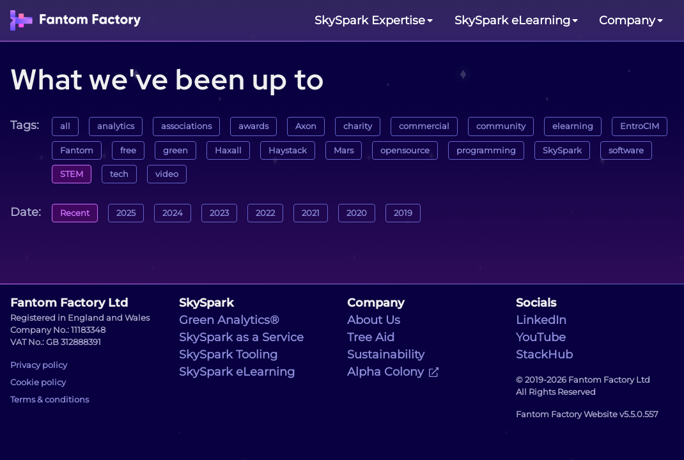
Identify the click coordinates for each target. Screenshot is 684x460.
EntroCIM (639, 126)
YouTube (541, 337)
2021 (311, 213)
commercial (424, 126)
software (626, 150)
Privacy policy (38, 365)
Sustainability (385, 355)
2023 (219, 213)
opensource (405, 150)
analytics (115, 126)
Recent (74, 213)
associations (186, 126)
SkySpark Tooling (228, 355)
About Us (373, 320)
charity (357, 126)
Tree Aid (370, 337)
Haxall (228, 150)
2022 (265, 213)
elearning (572, 126)
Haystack (287, 150)
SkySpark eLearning (237, 372)
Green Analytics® (229, 320)
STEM (71, 174)
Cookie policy (38, 382)
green (175, 150)
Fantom (76, 150)
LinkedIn (541, 320)
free (128, 150)
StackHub (544, 355)
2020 (356, 213)
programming (486, 150)
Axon (305, 126)
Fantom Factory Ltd (69, 303)
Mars (344, 150)
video (166, 174)
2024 (172, 213)
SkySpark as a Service (241, 337)
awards (253, 126)
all (65, 126)
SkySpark (562, 150)
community (500, 126)
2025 (126, 213)
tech (119, 174)
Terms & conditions (49, 399)
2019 (403, 213)
